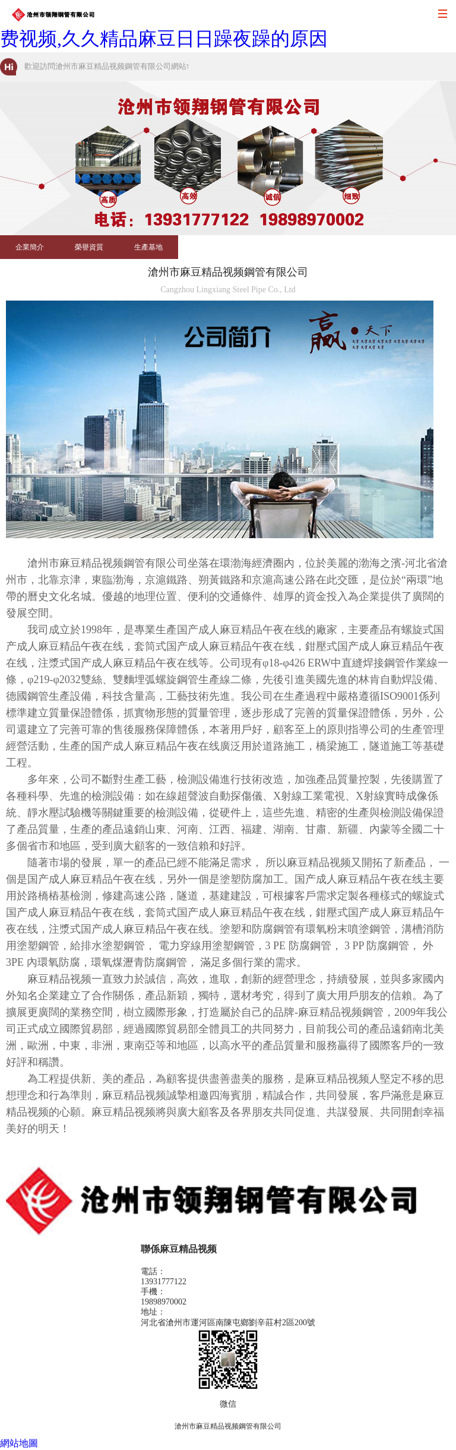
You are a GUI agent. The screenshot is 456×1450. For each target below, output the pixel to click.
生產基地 (148, 247)
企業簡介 (29, 247)
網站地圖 (19, 1443)
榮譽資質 (89, 247)
